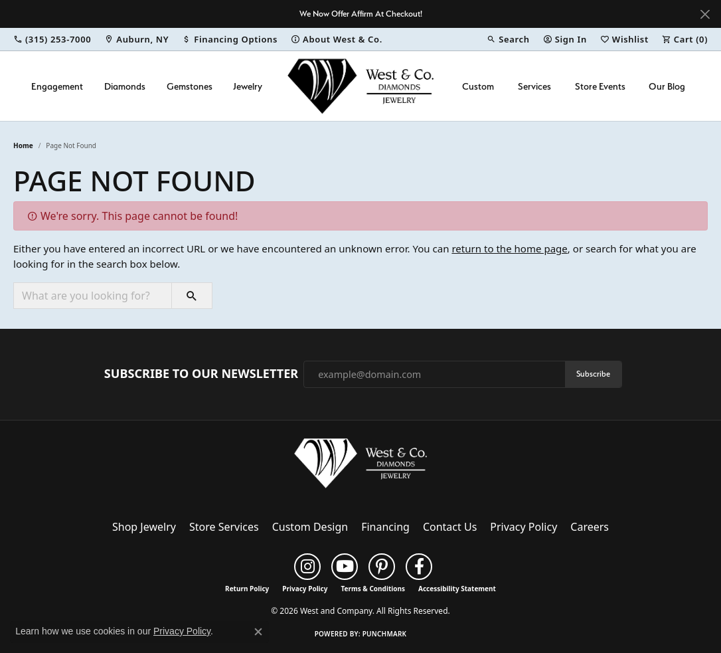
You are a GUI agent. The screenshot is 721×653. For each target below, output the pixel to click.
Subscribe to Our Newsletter (201, 374)
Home (23, 145)
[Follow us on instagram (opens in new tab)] (307, 566)
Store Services (224, 526)
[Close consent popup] (258, 632)
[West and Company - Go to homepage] (360, 466)
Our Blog (667, 86)
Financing (385, 526)
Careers (589, 526)
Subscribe (593, 374)
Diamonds (124, 86)
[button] (508, 39)
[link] (52, 39)
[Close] (704, 14)
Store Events (600, 86)
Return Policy (247, 588)
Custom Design (310, 526)
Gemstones (189, 86)
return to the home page (509, 248)
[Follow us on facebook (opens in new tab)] (419, 566)
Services (534, 86)
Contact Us (450, 526)
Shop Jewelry (144, 526)
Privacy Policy (523, 526)
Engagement (57, 86)
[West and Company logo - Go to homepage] (360, 86)
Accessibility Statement (457, 588)
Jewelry (247, 86)
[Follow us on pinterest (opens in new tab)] (381, 566)
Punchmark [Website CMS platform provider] (384, 633)
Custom (478, 86)
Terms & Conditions (373, 588)
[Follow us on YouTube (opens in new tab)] (344, 566)
